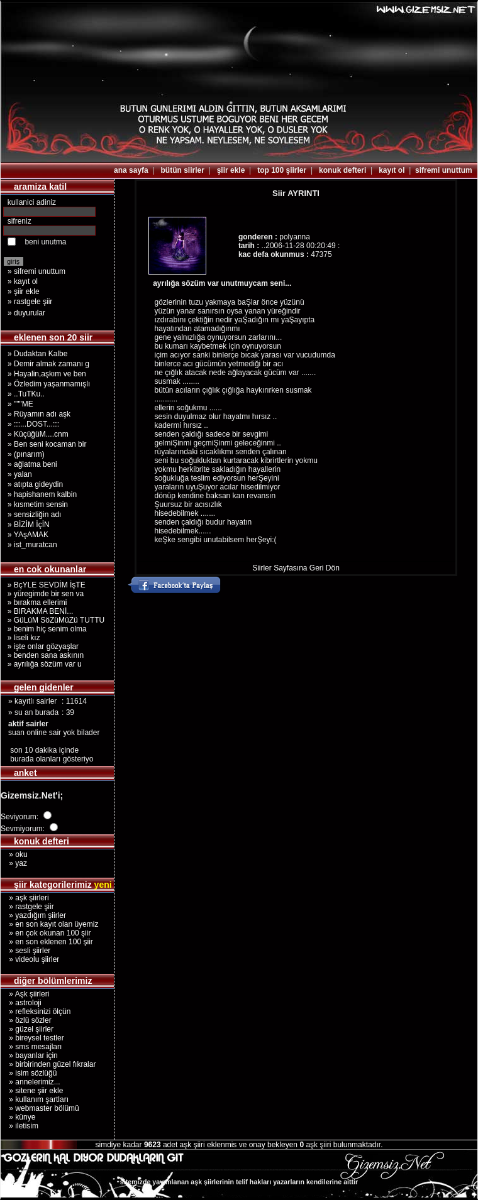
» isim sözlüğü (29, 1073)
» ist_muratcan (32, 544)
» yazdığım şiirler (33, 915)
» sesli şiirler (25, 950)
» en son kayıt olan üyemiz (49, 924)
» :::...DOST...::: (33, 424)
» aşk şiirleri (25, 897)
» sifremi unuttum (36, 271)
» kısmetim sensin (38, 504)
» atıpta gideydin (35, 484)
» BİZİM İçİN (29, 524)
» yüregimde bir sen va (43, 593)
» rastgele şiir (30, 301)
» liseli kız (21, 637)
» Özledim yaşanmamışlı (49, 383)
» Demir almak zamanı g (48, 363)
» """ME (20, 404)
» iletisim (19, 1125)
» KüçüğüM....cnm (38, 434)
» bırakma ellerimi (35, 602)
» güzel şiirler (27, 1029)
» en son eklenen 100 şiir (47, 941)
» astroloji (21, 1002)
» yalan (20, 474)
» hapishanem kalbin (42, 494)
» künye (18, 1117)
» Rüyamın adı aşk (39, 414)
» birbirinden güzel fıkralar (48, 1064)
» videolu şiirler (30, 959)
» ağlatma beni (32, 464)
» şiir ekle (24, 291)
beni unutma (45, 241)
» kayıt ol (23, 281)
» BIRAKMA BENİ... (38, 611)
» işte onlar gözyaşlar (41, 646)
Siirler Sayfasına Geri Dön (296, 568)
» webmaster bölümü (40, 1108)
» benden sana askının (43, 655)
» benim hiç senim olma (45, 629)
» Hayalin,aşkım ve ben (47, 373)
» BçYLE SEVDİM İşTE (44, 585)
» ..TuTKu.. (26, 394)
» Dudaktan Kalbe (37, 353)
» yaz (14, 863)
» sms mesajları (31, 1046)
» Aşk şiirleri (25, 994)
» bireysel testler (32, 1038)
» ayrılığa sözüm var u (42, 664)
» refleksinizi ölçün (35, 1011)
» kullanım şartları (35, 1099)
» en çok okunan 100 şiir (46, 933)
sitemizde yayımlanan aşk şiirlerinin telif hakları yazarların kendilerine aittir (239, 1182)
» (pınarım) (26, 454)
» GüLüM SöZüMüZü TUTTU (53, 620)
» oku (14, 854)
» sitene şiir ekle (32, 1090)
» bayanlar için (29, 1055)
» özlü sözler (26, 1020)
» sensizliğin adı (34, 514)
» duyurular (26, 312)
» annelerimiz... (30, 1081)
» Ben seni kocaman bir (47, 444)
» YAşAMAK (28, 534)
